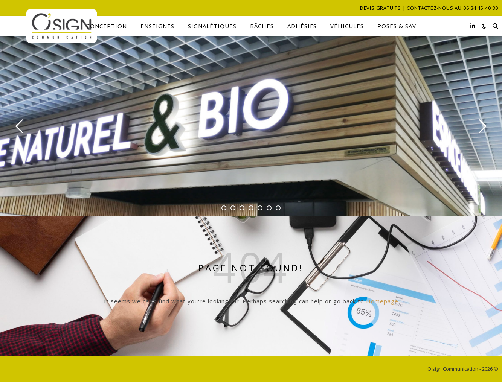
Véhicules (347, 26)
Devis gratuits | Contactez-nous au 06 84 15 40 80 (429, 8)
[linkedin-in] (472, 25)
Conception (106, 26)
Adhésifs (302, 26)
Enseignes (157, 26)
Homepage (382, 301)
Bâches (262, 26)
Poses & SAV (396, 26)
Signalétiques (212, 26)
